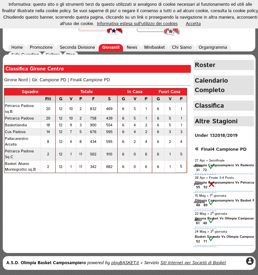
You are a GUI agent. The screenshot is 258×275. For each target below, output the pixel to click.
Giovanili (111, 47)
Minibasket (154, 47)
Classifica (209, 105)
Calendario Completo (211, 85)
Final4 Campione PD (90, 80)
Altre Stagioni (216, 121)
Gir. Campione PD (49, 80)
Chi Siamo (182, 47)
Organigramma (213, 47)
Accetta (193, 24)
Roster (205, 65)
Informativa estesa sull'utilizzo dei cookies (137, 24)
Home (17, 47)
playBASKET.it (125, 263)
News (132, 47)
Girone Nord (16, 80)
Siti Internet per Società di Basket (193, 263)
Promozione (41, 47)
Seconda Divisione (77, 47)
